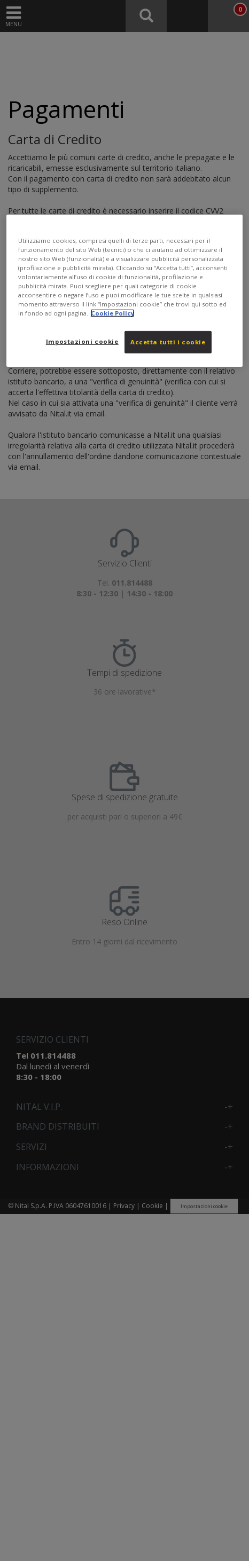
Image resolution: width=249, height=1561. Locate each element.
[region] (124, 290)
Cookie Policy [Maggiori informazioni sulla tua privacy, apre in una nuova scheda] (112, 313)
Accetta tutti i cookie (168, 342)
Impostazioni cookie (82, 341)
